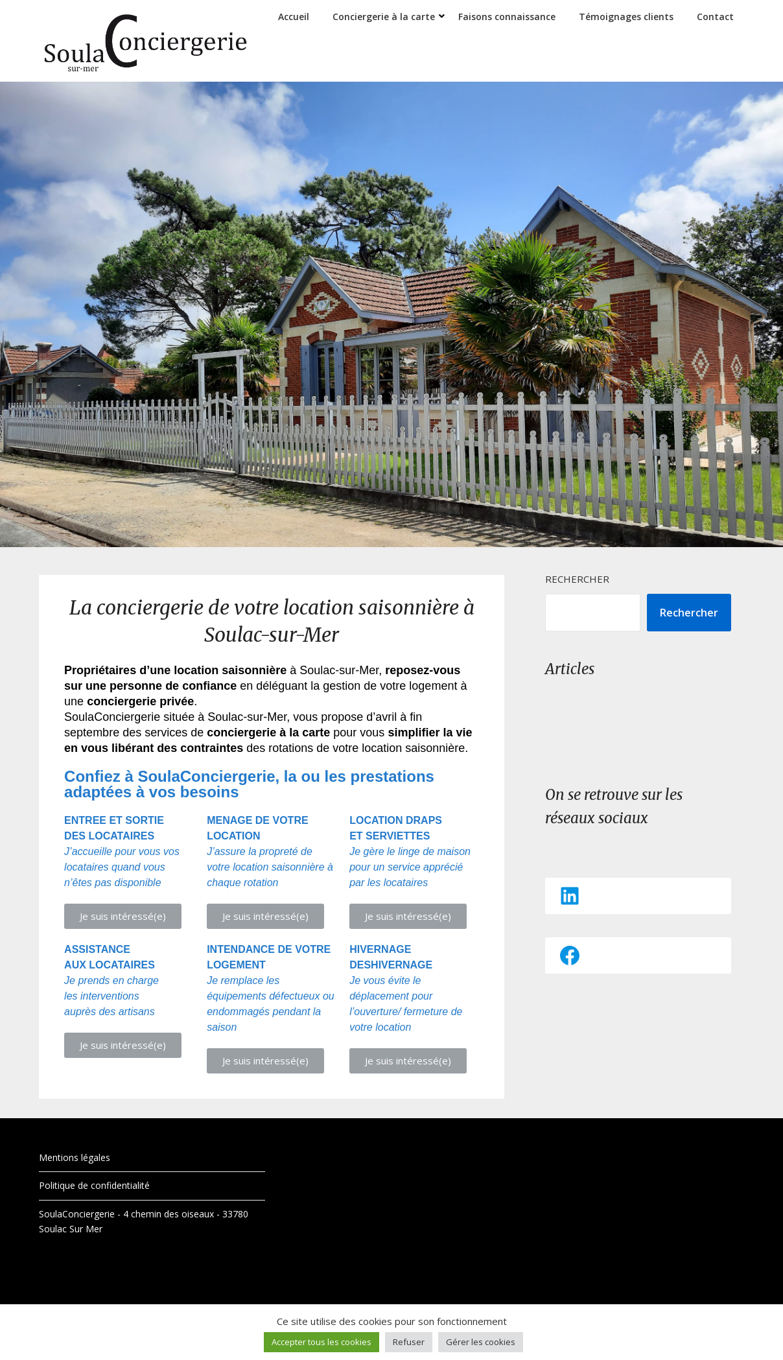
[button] (122, 916)
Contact (715, 16)
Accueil (293, 16)
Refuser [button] (409, 1342)
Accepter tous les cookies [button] (321, 1342)
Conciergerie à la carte (384, 16)
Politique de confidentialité (94, 1185)
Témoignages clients (626, 16)
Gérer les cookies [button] (480, 1342)
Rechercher (577, 578)
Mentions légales (74, 1157)
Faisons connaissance (506, 16)
